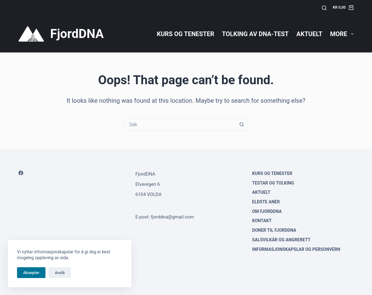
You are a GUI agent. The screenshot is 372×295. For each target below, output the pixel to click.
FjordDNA (77, 34)
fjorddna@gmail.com (172, 217)
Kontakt (262, 220)
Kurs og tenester (185, 34)
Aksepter (31, 272)
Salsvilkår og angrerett (281, 239)
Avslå (60, 272)
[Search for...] (180, 124)
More (341, 34)
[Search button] (242, 124)
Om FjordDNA (267, 211)
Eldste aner (266, 201)
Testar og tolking (273, 183)
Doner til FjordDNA (274, 230)
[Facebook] (21, 173)
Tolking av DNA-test (255, 34)
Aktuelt (309, 34)
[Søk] (324, 8)
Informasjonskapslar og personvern (296, 249)
